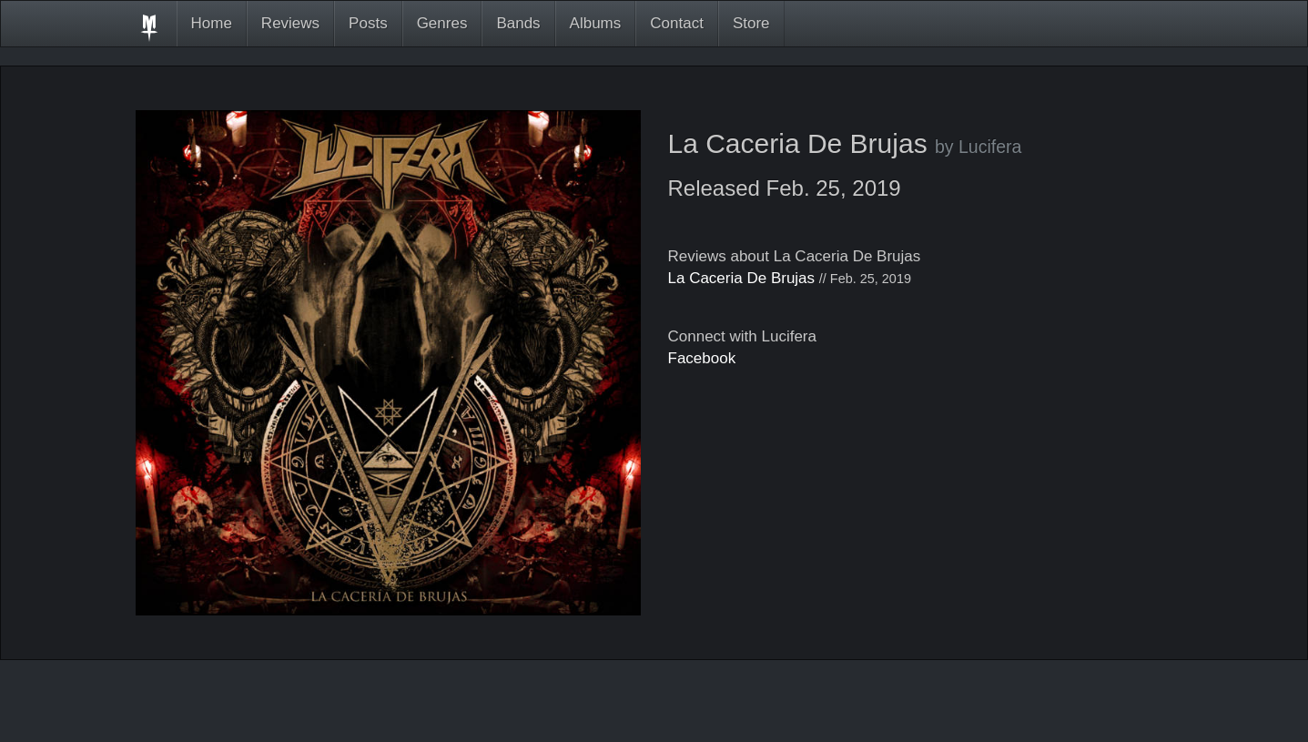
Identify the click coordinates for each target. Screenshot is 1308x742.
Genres (442, 23)
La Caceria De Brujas (742, 278)
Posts (368, 23)
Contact (677, 23)
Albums (596, 23)
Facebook (702, 358)
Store (751, 23)
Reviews (290, 23)
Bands (518, 23)
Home (211, 23)
